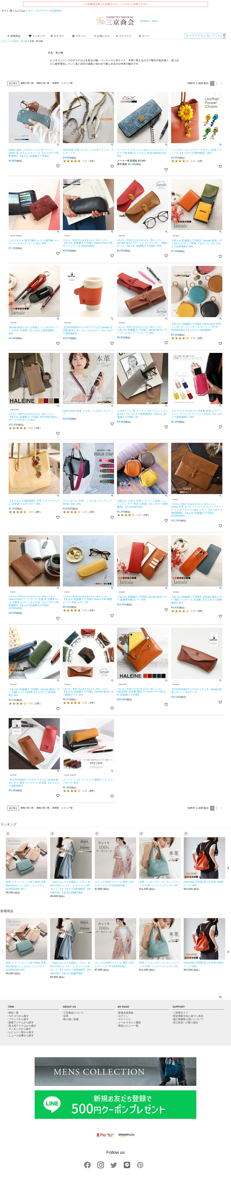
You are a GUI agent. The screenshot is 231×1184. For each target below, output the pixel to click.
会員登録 (56, 10)
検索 (224, 35)
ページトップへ (220, 997)
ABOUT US (69, 1006)
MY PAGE (123, 1006)
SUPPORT (179, 1006)
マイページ (123, 35)
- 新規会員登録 (125, 1012)
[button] (221, 83)
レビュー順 (67, 83)
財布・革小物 (20, 41)
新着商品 (14, 35)
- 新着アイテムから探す (20, 1022)
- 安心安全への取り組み (185, 1022)
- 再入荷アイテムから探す (21, 1025)
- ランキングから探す (19, 1028)
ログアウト (42, 10)
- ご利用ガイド (180, 1012)
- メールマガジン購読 (129, 1022)
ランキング (37, 35)
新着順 (55, 83)
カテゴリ (57, 35)
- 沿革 (65, 1015)
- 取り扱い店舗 (70, 1019)
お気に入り (102, 35)
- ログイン (122, 1015)
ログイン (31, 10)
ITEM (11, 1006)
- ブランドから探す (18, 1019)
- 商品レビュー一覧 (127, 1025)
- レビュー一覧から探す (20, 1032)
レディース (6, 41)
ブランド (79, 35)
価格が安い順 (27, 83)
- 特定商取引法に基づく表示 (187, 1015)
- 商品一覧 (13, 1012)
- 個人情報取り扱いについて (187, 1019)
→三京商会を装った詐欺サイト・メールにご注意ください (115, 4)
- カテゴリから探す (18, 1015)
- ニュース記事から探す (20, 1035)
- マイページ (124, 1019)
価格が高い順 (42, 83)
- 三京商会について (73, 1012)
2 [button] (216, 83)
